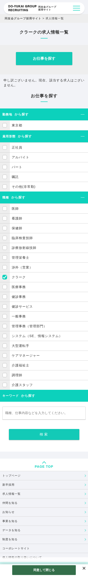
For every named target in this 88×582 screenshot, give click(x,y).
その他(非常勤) (23, 186)
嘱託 (15, 177)
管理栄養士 (20, 257)
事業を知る (10, 521)
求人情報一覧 (11, 493)
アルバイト (20, 157)
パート (17, 167)
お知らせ (8, 512)
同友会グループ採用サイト (23, 18)
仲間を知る (10, 503)
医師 (15, 208)
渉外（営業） (22, 267)
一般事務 (19, 316)
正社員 (17, 147)
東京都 (17, 125)
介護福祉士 (20, 365)
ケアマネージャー (26, 355)
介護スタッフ (22, 385)
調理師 (17, 375)
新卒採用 (8, 484)
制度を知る (10, 539)
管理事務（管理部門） (29, 326)
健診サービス (22, 306)
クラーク (19, 277)
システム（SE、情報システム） (37, 336)
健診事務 (19, 297)
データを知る (11, 530)
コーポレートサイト (16, 548)
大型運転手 (20, 346)
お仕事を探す (44, 58)
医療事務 (19, 287)
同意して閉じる (44, 570)
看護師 (17, 218)
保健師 (17, 228)
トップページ (11, 475)
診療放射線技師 (24, 248)
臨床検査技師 (22, 238)
